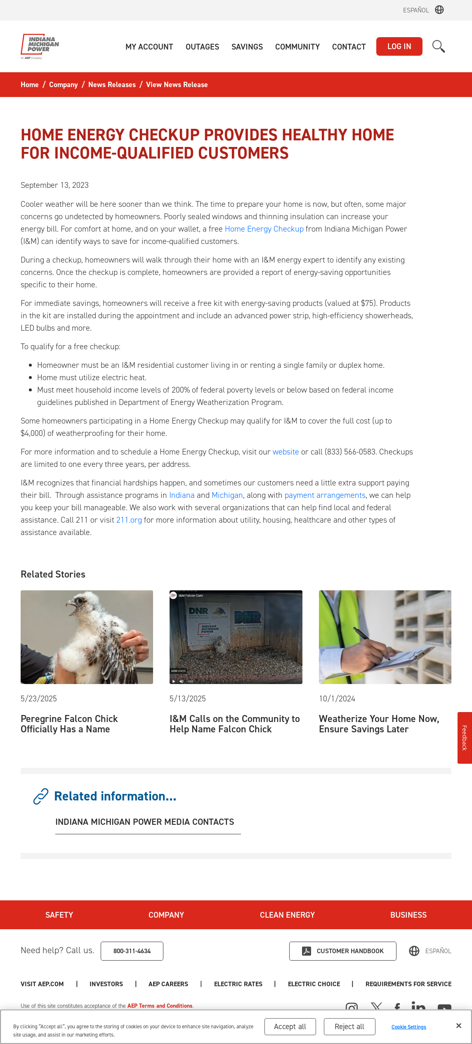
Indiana (182, 495)
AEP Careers (168, 984)
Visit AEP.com (42, 984)
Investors (106, 984)
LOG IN (399, 46)
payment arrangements (325, 495)
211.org (129, 519)
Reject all (350, 1027)
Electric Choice (314, 984)
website (286, 451)
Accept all (290, 1027)
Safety (59, 914)
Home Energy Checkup (264, 228)
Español (416, 10)
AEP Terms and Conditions (160, 1006)
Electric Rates (238, 984)
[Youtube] (444, 1007)
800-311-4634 (132, 951)
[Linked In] (418, 1007)
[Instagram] (352, 1009)
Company (166, 914)
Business (408, 914)
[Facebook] (397, 1007)
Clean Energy (287, 914)
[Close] (459, 1026)
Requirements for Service (408, 984)
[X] (377, 1007)
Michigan (227, 495)
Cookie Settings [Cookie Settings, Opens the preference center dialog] (409, 1026)
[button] (149, 46)
